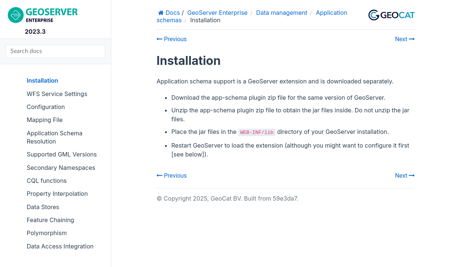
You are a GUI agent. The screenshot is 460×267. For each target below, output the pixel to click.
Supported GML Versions (62, 154)
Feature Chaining (50, 220)
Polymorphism (47, 233)
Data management (281, 12)
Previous (171, 39)
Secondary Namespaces (61, 167)
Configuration (46, 107)
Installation (42, 80)
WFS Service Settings (57, 94)
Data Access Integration (60, 246)
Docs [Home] (172, 13)
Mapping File (45, 119)
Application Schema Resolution (55, 137)
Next (405, 39)
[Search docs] (55, 51)
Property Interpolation (57, 193)
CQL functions (47, 180)
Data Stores (43, 207)
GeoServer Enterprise (217, 12)
